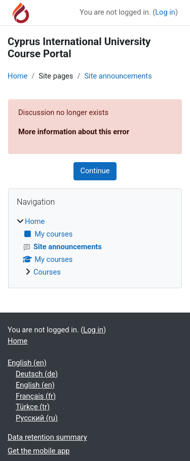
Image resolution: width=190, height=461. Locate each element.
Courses (47, 272)
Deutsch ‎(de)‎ (37, 373)
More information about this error (73, 131)
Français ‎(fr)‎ (36, 396)
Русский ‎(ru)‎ (37, 417)
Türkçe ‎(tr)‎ (33, 406)
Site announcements (117, 76)
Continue (94, 170)
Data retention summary (47, 437)
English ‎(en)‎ (27, 362)
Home (17, 76)
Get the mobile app (38, 450)
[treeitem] (95, 247)
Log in (165, 12)
